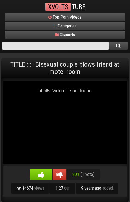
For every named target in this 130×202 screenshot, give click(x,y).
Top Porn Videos (64, 17)
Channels (65, 35)
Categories (65, 26)
